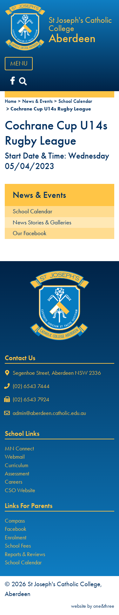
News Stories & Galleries (42, 222)
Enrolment (15, 537)
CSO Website (20, 490)
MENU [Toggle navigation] (20, 63)
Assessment (17, 473)
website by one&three (92, 606)
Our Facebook (29, 233)
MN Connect (19, 448)
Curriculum (16, 465)
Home (11, 101)
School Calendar (75, 101)
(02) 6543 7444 (31, 386)
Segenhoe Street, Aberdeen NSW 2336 (57, 372)
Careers (13, 481)
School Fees (18, 545)
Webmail (15, 456)
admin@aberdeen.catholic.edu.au (49, 413)
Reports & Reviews (25, 554)
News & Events (37, 101)
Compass (15, 520)
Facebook (15, 528)
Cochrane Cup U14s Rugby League (50, 108)
